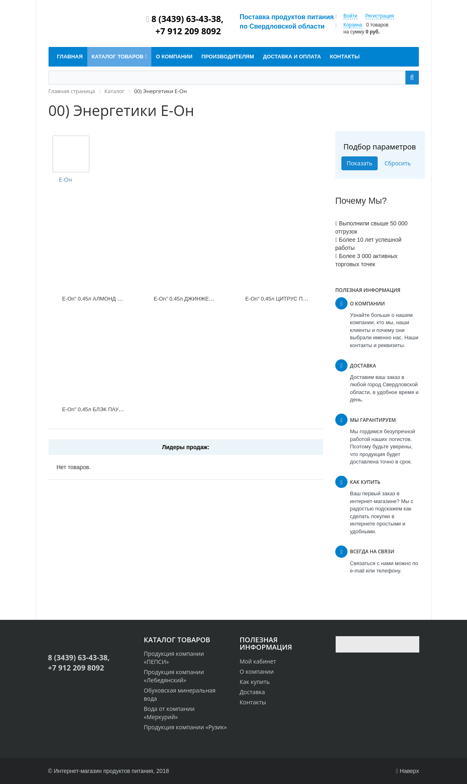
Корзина (352, 25)
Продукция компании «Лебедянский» (174, 676)
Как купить (255, 682)
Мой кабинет (258, 661)
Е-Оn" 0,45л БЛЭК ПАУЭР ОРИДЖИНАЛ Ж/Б (117, 409)
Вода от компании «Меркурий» (169, 713)
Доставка (252, 692)
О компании (257, 671)
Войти (350, 16)
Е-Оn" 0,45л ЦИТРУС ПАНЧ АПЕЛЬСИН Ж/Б (300, 299)
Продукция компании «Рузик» (185, 727)
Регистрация (379, 16)
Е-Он (65, 179)
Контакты (253, 702)
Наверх (407, 771)
